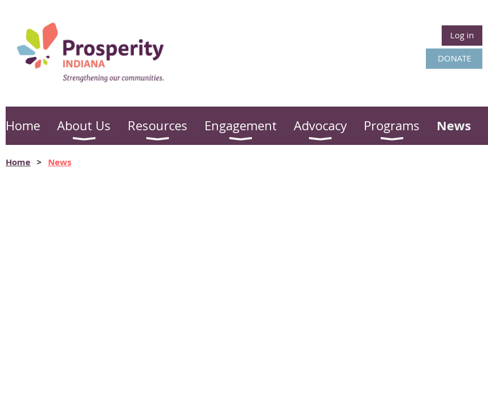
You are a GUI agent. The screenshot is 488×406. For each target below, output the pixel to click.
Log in (462, 35)
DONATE (454, 58)
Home (18, 162)
